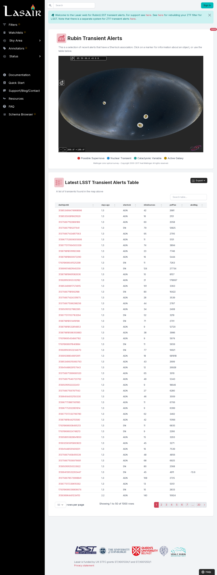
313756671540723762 (69, 379)
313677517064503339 (69, 245)
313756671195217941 (68, 228)
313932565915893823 (69, 443)
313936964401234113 (69, 495)
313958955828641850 (69, 437)
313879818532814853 (69, 326)
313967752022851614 (69, 408)
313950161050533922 (69, 466)
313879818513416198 (69, 321)
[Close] (209, 15)
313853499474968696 (70, 210)
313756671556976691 (69, 460)
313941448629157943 (69, 367)
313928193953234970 (69, 350)
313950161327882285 (69, 309)
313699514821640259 (69, 268)
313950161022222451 (68, 385)
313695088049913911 (69, 356)
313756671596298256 (69, 303)
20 (198, 504)
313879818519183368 (69, 251)
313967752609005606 (70, 239)
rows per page (69, 505)
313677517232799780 (69, 414)
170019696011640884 (69, 344)
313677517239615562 (69, 483)
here (148, 15)
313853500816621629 (69, 216)
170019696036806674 (69, 489)
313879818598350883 (69, 332)
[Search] (74, 5)
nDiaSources (149, 205)
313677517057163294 (69, 315)
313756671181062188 (68, 291)
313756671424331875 (69, 297)
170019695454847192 (69, 338)
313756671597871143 (69, 390)
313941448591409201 (69, 449)
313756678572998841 (69, 478)
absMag (193, 205)
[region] (22, 59)
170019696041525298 (69, 262)
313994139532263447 (69, 472)
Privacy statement (84, 565)
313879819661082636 (69, 274)
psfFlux (173, 205)
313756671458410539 (69, 454)
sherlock (127, 205)
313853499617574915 (69, 286)
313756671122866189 (69, 222)
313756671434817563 (69, 233)
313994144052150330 (69, 396)
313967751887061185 (69, 402)
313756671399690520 (69, 373)
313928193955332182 (69, 280)
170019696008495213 (69, 425)
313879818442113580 (69, 419)
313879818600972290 (69, 257)
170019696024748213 (69, 431)
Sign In (207, 5)
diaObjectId (63, 205)
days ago (105, 205)
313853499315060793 (69, 361)
